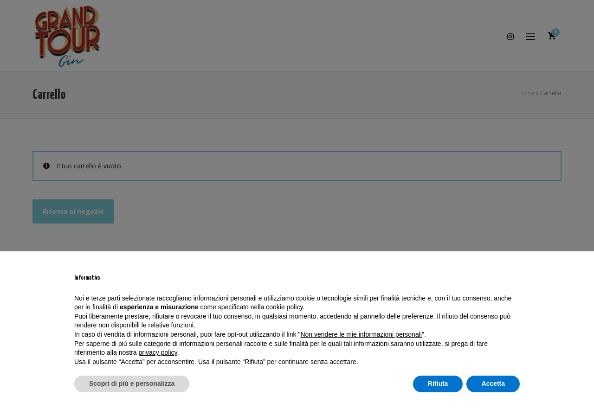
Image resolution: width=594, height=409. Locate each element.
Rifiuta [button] (438, 383)
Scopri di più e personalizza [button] (131, 383)
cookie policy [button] (284, 307)
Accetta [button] (493, 383)
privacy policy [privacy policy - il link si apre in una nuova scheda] (158, 352)
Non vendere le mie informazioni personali (360, 334)
